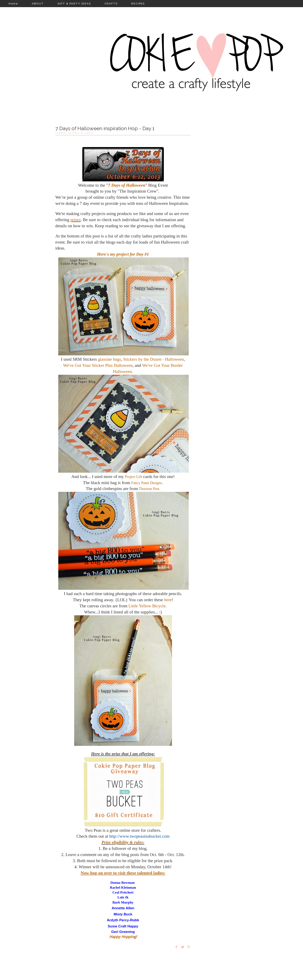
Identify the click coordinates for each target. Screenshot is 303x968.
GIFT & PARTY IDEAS (74, 3)
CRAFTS (111, 3)
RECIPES (138, 3)
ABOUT (38, 3)
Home (13, 3)
